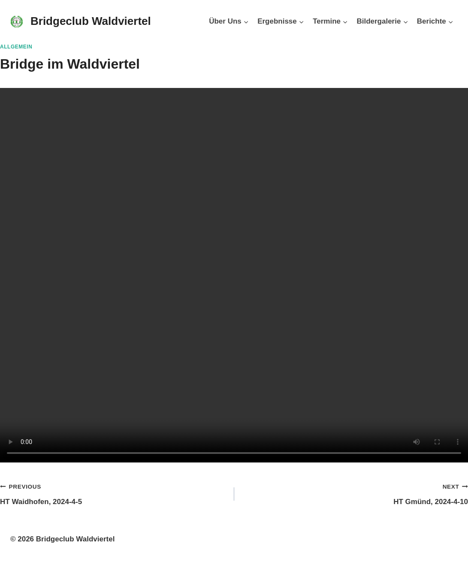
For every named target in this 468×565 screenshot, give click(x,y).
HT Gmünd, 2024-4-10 (355, 493)
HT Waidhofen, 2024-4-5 (113, 493)
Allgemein (16, 47)
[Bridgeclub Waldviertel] (80, 21)
